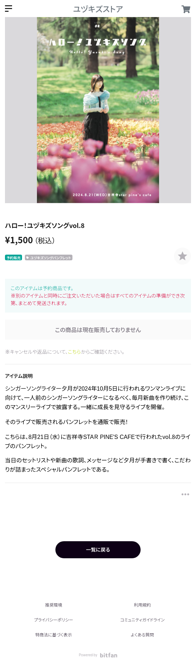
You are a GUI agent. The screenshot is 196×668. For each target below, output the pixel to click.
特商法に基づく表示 (53, 634)
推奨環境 (53, 605)
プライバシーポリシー (53, 620)
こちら (74, 351)
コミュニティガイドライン (142, 620)
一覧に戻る (98, 549)
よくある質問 (142, 634)
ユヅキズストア (98, 8)
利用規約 (142, 605)
